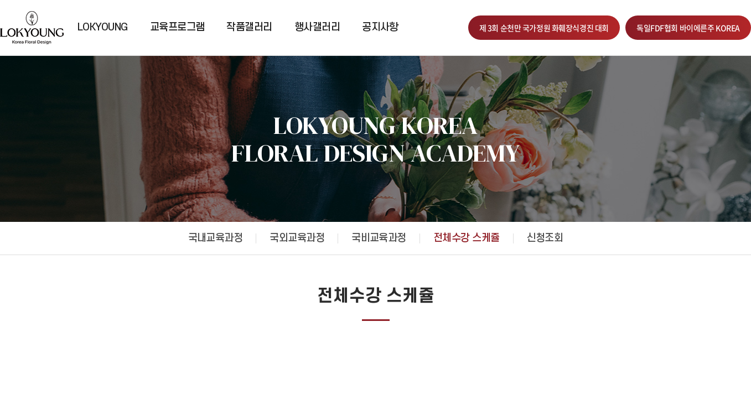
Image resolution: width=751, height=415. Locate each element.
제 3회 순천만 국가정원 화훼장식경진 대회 (544, 27)
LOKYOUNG (102, 27)
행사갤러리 (317, 27)
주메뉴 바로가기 (0, 0)
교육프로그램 (177, 27)
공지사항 (380, 27)
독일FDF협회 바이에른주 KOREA (688, 27)
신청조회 (545, 238)
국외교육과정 (297, 238)
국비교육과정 (378, 238)
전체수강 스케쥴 (466, 238)
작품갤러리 (249, 27)
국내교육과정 (215, 238)
